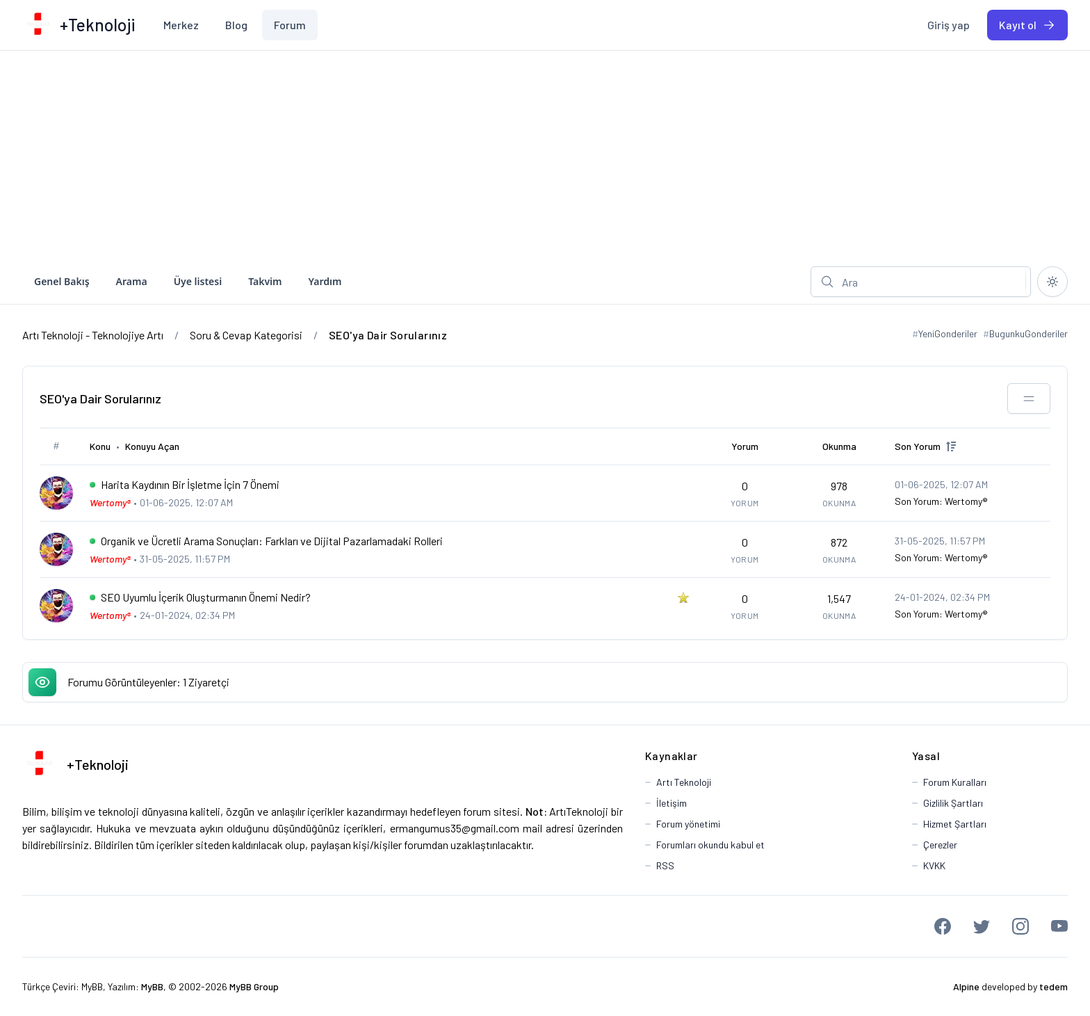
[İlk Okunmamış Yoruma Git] (92, 484)
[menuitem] (181, 25)
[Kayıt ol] (1027, 25)
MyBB (92, 986)
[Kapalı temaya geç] (1052, 281)
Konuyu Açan (152, 446)
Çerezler (940, 844)
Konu (100, 446)
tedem (1053, 986)
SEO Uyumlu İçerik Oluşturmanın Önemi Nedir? (206, 597)
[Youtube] (1059, 926)
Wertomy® (966, 501)
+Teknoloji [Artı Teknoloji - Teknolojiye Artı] (98, 764)
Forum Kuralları (954, 782)
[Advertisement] (545, 155)
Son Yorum (918, 446)
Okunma (839, 446)
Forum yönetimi (688, 824)
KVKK (934, 865)
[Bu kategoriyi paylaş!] (1028, 398)
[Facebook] (942, 926)
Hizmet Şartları (954, 824)
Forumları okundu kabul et (710, 844)
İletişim (671, 803)
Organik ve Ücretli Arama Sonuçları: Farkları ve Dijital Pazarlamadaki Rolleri (272, 540)
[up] (951, 446)
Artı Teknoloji (683, 782)
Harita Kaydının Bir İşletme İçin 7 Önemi (190, 484)
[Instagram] (1020, 926)
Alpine (966, 986)
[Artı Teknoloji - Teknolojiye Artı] (37, 25)
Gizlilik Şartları (953, 803)
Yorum (744, 446)
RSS (665, 865)
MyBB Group (254, 986)
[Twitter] (981, 926)
